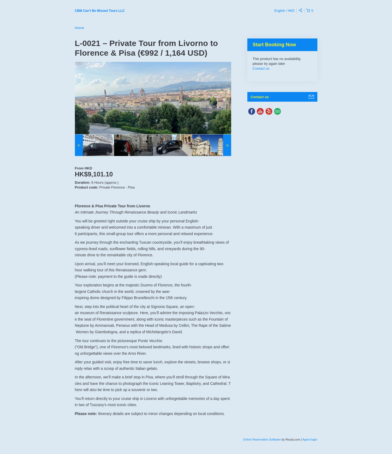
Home (79, 28)
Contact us (261, 68)
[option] (94, 145)
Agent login (309, 439)
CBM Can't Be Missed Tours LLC (100, 11)
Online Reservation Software (262, 439)
